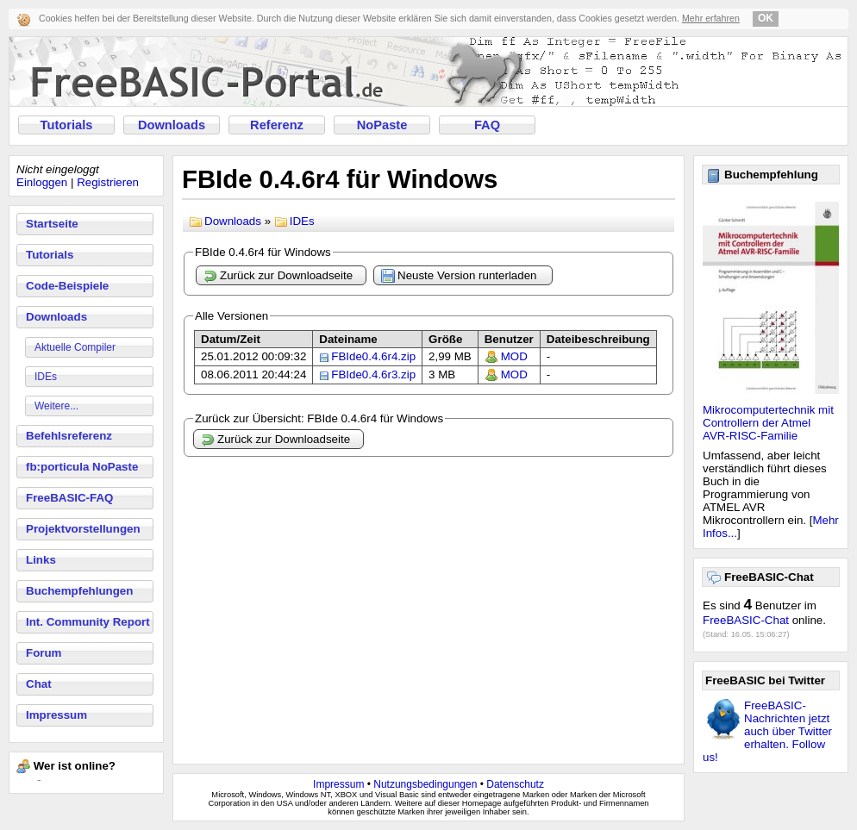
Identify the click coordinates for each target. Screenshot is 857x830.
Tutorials (67, 125)
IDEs (45, 377)
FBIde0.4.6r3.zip (373, 374)
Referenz (276, 125)
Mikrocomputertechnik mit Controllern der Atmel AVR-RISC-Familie (768, 422)
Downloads (171, 125)
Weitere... (56, 406)
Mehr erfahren (711, 18)
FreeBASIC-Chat (746, 620)
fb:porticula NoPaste (82, 466)
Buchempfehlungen (79, 590)
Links (41, 559)
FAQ (487, 125)
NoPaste (382, 125)
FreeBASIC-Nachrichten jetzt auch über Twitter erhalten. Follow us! (767, 731)
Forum (43, 652)
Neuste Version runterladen (459, 276)
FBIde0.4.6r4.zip (373, 356)
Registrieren (108, 182)
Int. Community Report (88, 621)
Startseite (52, 223)
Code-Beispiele (67, 285)
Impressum (56, 714)
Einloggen (41, 182)
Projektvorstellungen (83, 528)
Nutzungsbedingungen (425, 784)
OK (765, 18)
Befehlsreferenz (69, 435)
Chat (39, 683)
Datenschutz (515, 784)
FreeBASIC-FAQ (69, 497)
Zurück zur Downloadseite (278, 276)
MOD (514, 356)
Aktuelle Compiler (75, 347)
